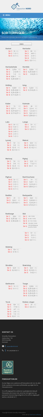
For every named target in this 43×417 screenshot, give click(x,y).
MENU (7, 15)
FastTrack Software (35, 414)
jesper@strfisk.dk (12, 346)
